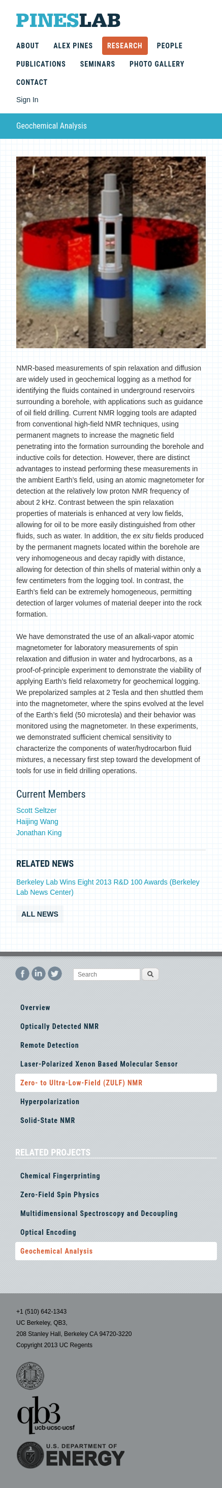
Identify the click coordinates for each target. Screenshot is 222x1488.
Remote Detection (49, 1045)
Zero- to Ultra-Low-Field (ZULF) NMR (81, 1083)
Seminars (97, 64)
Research (125, 46)
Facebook (22, 973)
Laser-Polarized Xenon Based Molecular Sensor (99, 1064)
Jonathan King (39, 833)
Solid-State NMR (47, 1120)
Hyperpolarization (50, 1102)
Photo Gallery (157, 64)
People (170, 46)
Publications (41, 64)
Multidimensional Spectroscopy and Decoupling (99, 1213)
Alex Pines (73, 46)
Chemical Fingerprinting (60, 1176)
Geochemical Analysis (56, 1251)
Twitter (55, 973)
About (27, 46)
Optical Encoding (48, 1232)
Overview (35, 1008)
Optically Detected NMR (59, 1026)
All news (39, 914)
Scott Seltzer (36, 810)
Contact (32, 82)
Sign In (27, 100)
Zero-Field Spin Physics (60, 1195)
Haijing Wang (37, 821)
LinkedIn (38, 973)
